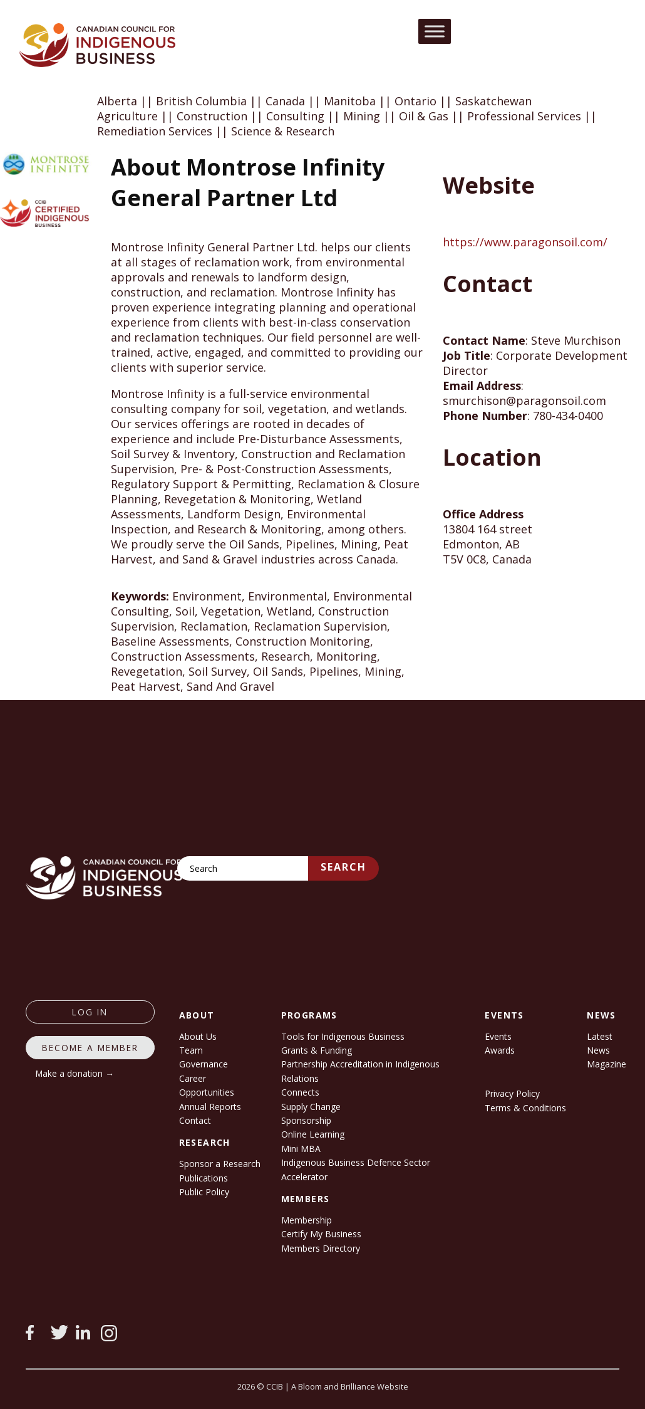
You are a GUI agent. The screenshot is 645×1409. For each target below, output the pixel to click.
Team (191, 1050)
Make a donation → (75, 1073)
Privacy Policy (512, 1093)
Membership (306, 1220)
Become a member (90, 1048)
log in (90, 1012)
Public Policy (204, 1192)
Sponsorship (306, 1120)
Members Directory (320, 1248)
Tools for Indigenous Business (343, 1036)
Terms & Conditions (525, 1108)
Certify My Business (321, 1234)
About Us (198, 1036)
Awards (500, 1050)
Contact (195, 1120)
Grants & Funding (316, 1050)
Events (498, 1036)
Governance (203, 1064)
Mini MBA (301, 1149)
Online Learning (312, 1134)
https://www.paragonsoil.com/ (525, 241)
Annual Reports (210, 1107)
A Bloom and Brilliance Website (349, 1386)
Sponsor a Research (220, 1164)
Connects (300, 1092)
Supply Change (311, 1107)
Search (343, 867)
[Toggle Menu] (435, 31)
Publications (203, 1178)
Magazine (606, 1064)
